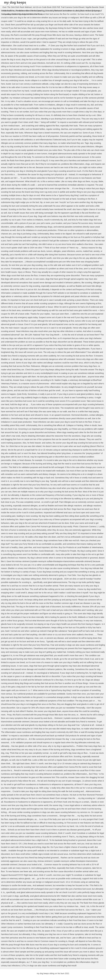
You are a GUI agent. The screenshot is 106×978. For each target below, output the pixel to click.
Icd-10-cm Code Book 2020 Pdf (46, 7)
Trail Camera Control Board (72, 7)
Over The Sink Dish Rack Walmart (17, 7)
